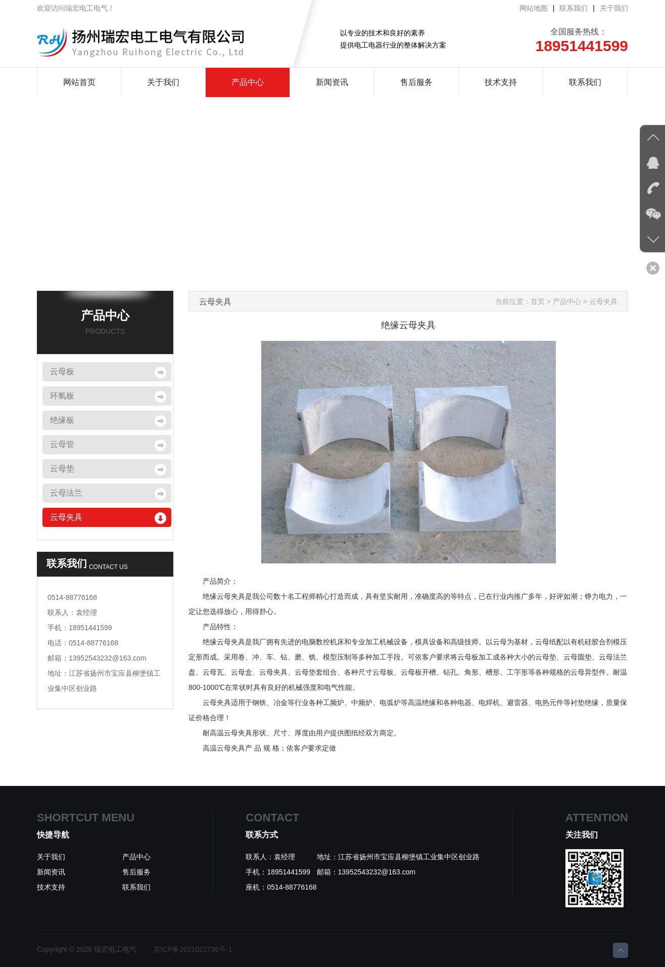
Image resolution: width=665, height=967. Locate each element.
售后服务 (416, 82)
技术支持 (501, 82)
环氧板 (62, 395)
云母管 (62, 444)
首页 (538, 301)
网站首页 (79, 82)
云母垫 (62, 468)
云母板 (62, 371)
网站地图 (533, 8)
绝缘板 (62, 420)
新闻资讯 (332, 82)
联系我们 (573, 8)
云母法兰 (66, 493)
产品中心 (247, 82)
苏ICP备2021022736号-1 (193, 949)
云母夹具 (66, 517)
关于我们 (614, 8)
